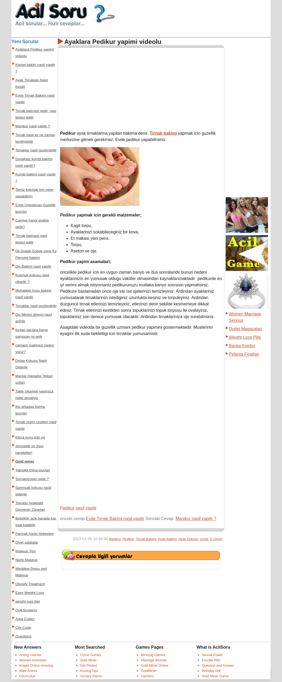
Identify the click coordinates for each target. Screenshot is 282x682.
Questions (23, 636)
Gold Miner (88, 660)
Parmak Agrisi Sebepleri (34, 534)
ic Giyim (216, 539)
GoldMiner (149, 671)
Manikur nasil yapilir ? (196, 518)
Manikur (115, 539)
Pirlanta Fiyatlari (244, 354)
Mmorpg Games (153, 655)
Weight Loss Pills (245, 337)
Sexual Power (212, 655)
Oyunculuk (27, 676)
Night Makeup (26, 560)
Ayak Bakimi (167, 539)
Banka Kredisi (242, 346)
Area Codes (24, 619)
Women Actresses (33, 660)
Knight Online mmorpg (36, 665)
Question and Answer (218, 665)
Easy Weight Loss (29, 593)
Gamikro (147, 676)
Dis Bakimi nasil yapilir (33, 266)
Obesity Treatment (30, 584)
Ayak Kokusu (188, 539)
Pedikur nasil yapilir (78, 508)
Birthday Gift (211, 671)
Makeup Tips (25, 551)
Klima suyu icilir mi (30, 437)
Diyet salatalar (26, 542)
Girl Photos (88, 665)
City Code (23, 628)
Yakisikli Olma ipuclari (32, 470)
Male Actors (28, 671)
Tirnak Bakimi (146, 539)
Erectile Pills (211, 660)
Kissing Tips (89, 671)
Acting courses (30, 655)
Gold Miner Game (215, 676)
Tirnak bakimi (163, 133)
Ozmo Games (90, 655)
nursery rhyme (91, 676)
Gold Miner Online (154, 665)
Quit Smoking (26, 610)
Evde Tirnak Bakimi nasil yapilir (115, 518)
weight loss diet (27, 601)
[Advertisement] (104, 87)
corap (204, 539)
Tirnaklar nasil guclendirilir (36, 150)
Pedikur (128, 539)
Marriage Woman (154, 660)
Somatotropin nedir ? (32, 479)
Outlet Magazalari (245, 329)
